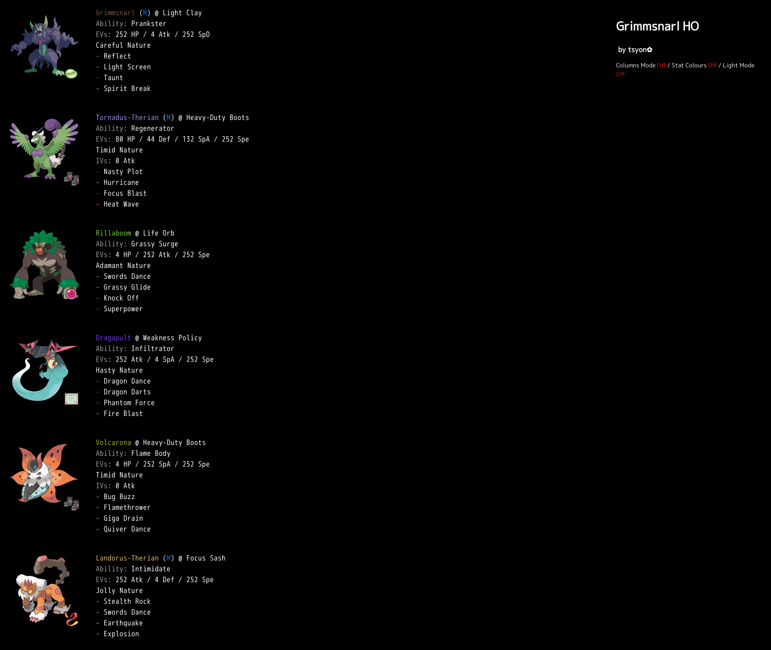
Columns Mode (635, 65)
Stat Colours (689, 65)
